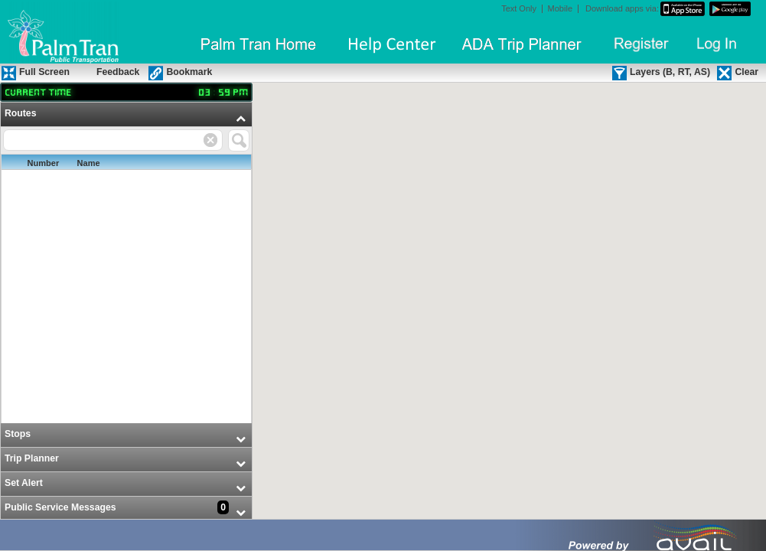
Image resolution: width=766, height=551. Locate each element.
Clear (746, 72)
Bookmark (189, 72)
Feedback (117, 72)
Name (88, 163)
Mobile (560, 9)
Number (44, 163)
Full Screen (44, 72)
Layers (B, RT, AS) (670, 72)
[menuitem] (126, 263)
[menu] (126, 312)
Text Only (518, 9)
